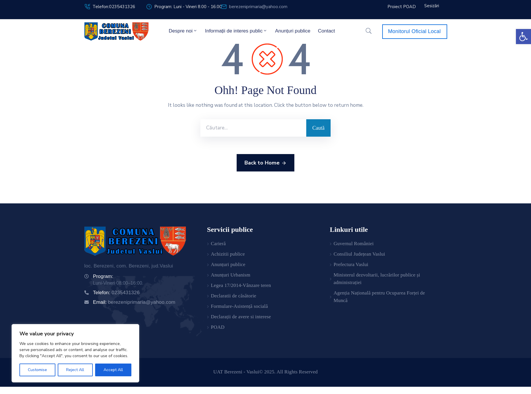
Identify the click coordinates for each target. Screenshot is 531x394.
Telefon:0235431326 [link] (114, 7)
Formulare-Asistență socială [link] (239, 306)
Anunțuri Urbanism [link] (230, 275)
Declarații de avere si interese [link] (241, 316)
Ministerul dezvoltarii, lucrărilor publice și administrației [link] (377, 278)
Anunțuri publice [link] (292, 31)
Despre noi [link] (183, 31)
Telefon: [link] (116, 292)
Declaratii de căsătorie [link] (233, 296)
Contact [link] (326, 31)
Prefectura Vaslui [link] (351, 264)
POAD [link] (217, 327)
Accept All (113, 370)
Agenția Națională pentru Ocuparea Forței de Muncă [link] (379, 296)
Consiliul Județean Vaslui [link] (359, 254)
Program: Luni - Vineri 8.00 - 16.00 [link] (188, 7)
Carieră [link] (218, 243)
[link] (523, 36)
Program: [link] (103, 276)
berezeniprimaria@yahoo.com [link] (258, 7)
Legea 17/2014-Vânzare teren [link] (241, 285)
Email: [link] (134, 302)
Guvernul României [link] (354, 243)
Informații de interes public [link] (236, 31)
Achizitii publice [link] (228, 254)
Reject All (75, 370)
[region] (75, 353)
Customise (37, 370)
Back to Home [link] (265, 163)
